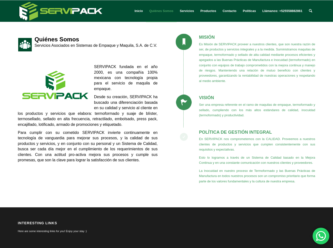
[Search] (310, 11)
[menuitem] (138, 11)
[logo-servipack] (61, 11)
